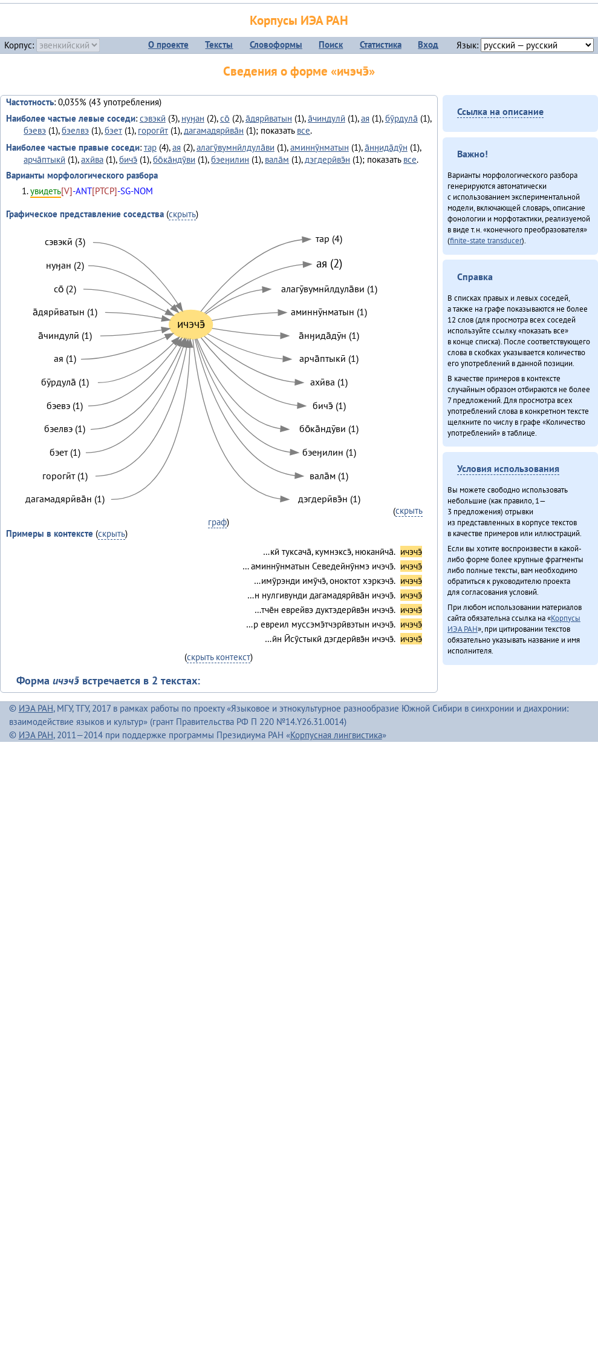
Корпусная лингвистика (336, 735)
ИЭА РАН (36, 708)
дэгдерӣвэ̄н (327, 159)
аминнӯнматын (319, 147)
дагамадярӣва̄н (214, 130)
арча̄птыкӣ (44, 159)
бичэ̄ (128, 159)
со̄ (225, 118)
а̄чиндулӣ (326, 118)
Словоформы (276, 44)
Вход (428, 44)
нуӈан (192, 118)
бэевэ (35, 130)
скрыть (182, 214)
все (303, 130)
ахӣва (92, 159)
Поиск (331, 44)
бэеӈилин (230, 159)
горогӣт (153, 130)
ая (365, 118)
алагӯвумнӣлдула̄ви (236, 147)
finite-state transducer (486, 240)
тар (150, 147)
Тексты (219, 44)
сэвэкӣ (153, 118)
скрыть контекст (218, 657)
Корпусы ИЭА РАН (299, 20)
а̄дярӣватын (268, 118)
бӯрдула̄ (401, 118)
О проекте (168, 44)
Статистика (380, 44)
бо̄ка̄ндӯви (174, 159)
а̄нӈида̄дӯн (386, 147)
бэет (113, 130)
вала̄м (277, 159)
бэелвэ (75, 130)
